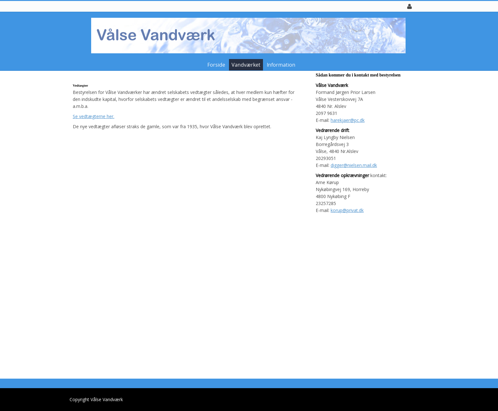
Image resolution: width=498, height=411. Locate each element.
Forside (216, 64)
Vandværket (246, 64)
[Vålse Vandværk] (247, 35)
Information (281, 64)
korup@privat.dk (347, 210)
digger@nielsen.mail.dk (354, 165)
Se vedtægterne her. (93, 116)
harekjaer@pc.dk (348, 120)
